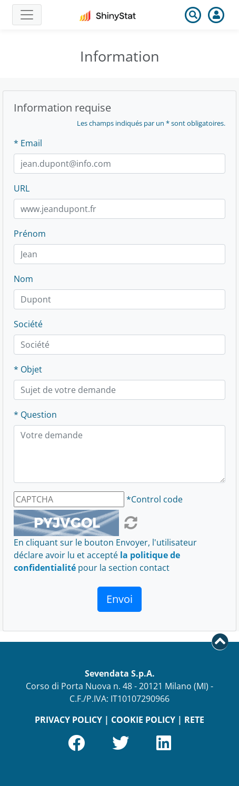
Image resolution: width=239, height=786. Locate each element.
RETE (194, 719)
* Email (28, 143)
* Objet (28, 369)
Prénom (30, 233)
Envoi (119, 599)
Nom (23, 279)
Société (28, 324)
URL (21, 188)
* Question (35, 414)
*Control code (154, 499)
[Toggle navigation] (27, 14)
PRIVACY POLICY (68, 719)
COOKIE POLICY (143, 719)
